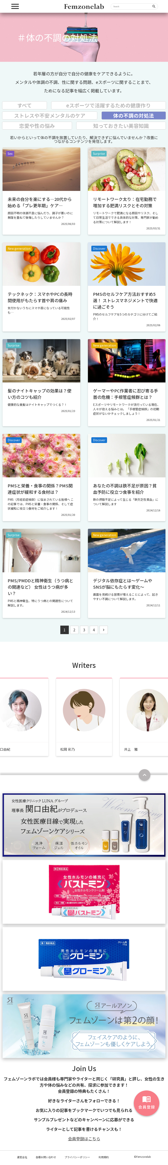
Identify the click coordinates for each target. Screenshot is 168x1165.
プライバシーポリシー (77, 1157)
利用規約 (104, 1157)
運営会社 (22, 1157)
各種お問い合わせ (46, 1157)
